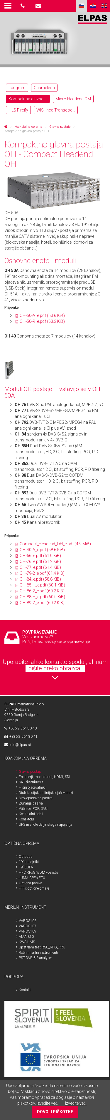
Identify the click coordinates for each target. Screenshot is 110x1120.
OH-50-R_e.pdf (42, 321)
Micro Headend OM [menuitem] (73, 99)
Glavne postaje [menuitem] (30, 772)
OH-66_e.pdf (40, 555)
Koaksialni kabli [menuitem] (31, 814)
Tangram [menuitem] (17, 87)
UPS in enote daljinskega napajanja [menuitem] (45, 824)
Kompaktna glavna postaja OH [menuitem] (29, 99)
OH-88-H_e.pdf (42, 596)
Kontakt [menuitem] (25, 990)
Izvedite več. (76, 1103)
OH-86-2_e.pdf (42, 591)
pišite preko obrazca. (55, 668)
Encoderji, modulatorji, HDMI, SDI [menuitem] (44, 777)
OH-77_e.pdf (40, 567)
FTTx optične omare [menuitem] (34, 888)
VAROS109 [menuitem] (27, 931)
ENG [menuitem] (104, 6)
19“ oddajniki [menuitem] (29, 862)
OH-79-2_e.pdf (42, 573)
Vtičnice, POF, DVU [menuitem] (33, 809)
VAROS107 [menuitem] (27, 926)
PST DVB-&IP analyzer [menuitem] (35, 958)
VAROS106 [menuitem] (27, 921)
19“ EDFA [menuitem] (26, 867)
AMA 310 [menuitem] (26, 937)
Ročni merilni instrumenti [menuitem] (38, 952)
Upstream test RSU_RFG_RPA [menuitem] (42, 947)
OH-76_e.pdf (40, 561)
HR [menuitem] (93, 6)
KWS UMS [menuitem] (27, 942)
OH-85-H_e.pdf (42, 585)
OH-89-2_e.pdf (42, 602)
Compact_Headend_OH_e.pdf (55, 543)
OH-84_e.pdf (40, 579)
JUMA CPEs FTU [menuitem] (32, 878)
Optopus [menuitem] (26, 857)
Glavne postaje (59, 127)
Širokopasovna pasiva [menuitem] (36, 798)
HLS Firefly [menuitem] (18, 110)
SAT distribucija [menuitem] (31, 782)
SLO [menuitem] (81, 6)
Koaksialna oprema (28, 127)
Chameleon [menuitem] (44, 87)
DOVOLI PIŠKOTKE (55, 1111)
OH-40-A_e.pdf (42, 549)
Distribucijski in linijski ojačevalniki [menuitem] (46, 793)
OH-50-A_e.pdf (42, 315)
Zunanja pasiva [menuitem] (31, 803)
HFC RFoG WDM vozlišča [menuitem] (38, 872)
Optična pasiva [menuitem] (30, 883)
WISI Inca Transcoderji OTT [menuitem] (57, 110)
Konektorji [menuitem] (26, 819)
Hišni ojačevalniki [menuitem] (32, 787)
